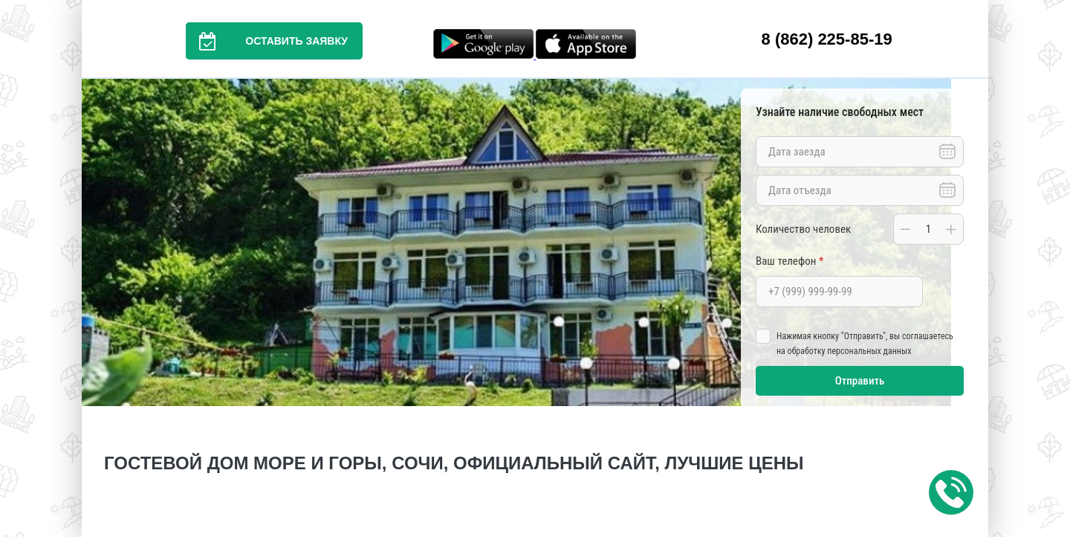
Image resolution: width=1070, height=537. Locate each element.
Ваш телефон (789, 261)
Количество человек (803, 229)
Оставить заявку (267, 41)
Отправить (860, 381)
